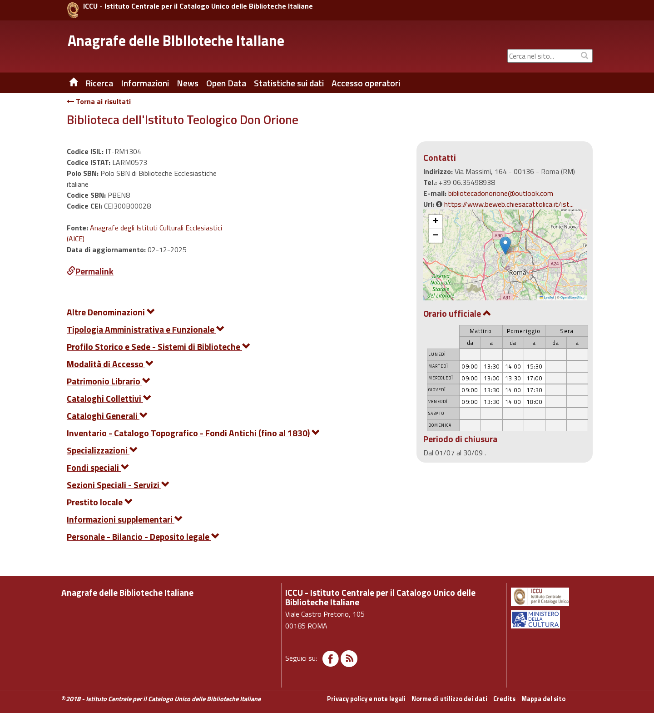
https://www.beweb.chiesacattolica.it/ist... (509, 204)
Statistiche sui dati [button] (289, 83)
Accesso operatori (366, 83)
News (187, 83)
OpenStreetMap (572, 297)
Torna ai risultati (99, 101)
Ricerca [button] (99, 83)
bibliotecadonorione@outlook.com (500, 193)
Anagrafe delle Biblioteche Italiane (176, 40)
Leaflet (547, 297)
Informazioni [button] (145, 83)
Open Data (226, 83)
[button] (505, 245)
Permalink (90, 271)
